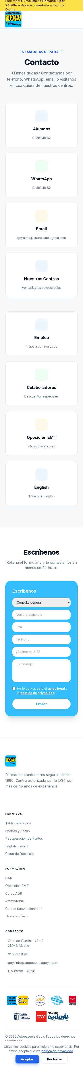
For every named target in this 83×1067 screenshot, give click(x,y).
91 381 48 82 (18, 954)
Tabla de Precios (18, 823)
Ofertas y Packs (17, 831)
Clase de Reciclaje (19, 854)
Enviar (41, 704)
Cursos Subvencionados (23, 909)
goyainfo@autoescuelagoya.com (33, 962)
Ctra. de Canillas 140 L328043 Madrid (25, 943)
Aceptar (27, 1059)
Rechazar (54, 1059)
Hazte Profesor (17, 916)
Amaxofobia (14, 901)
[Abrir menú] (76, 19)
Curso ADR (13, 893)
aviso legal (56, 688)
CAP (8, 878)
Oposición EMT (17, 886)
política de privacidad (37, 693)
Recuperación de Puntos (24, 838)
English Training (17, 846)
